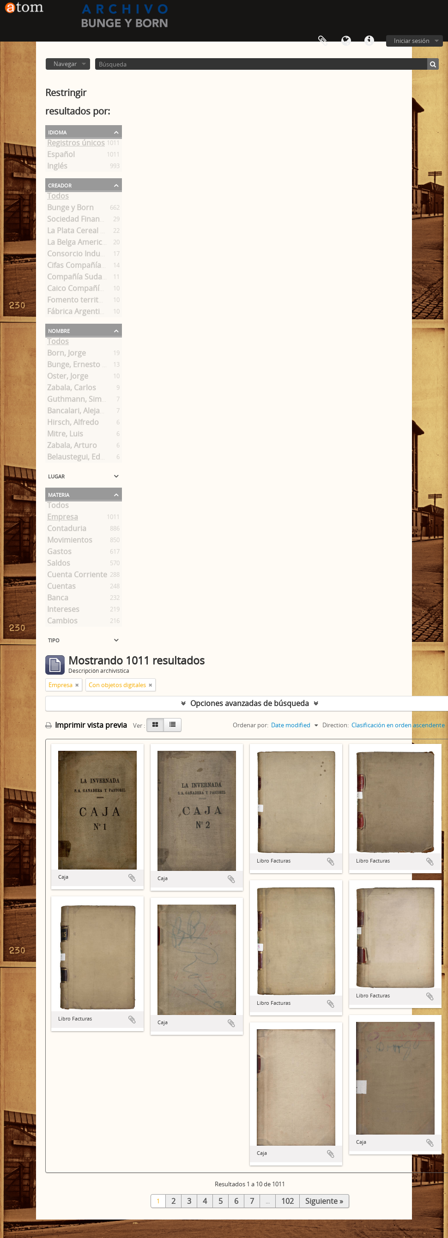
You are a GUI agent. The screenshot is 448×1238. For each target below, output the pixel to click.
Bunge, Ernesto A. (78, 366)
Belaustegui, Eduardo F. (88, 458)
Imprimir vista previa (86, 725)
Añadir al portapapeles (132, 877)
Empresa (62, 518)
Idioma (345, 41)
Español (61, 156)
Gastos (59, 553)
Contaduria (66, 530)
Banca (57, 599)
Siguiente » (324, 1201)
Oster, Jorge (67, 378)
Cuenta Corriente (77, 576)
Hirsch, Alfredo (73, 424)
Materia (58, 494)
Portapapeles (322, 41)
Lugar (56, 476)
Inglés (57, 168)
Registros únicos (76, 144)
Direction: (335, 725)
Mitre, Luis (65, 435)
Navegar (65, 64)
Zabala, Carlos (71, 389)
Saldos (58, 565)
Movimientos (69, 542)
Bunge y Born (70, 209)
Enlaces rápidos (369, 41)
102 (287, 1201)
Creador (60, 185)
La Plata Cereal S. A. (81, 232)
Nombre (59, 330)
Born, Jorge (66, 355)
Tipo (54, 639)
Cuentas (61, 588)
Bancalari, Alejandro (82, 412)
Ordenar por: (250, 725)
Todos (58, 198)
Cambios (62, 622)
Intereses (63, 611)
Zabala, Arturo (72, 447)
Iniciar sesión (412, 40)
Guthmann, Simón (79, 401)
